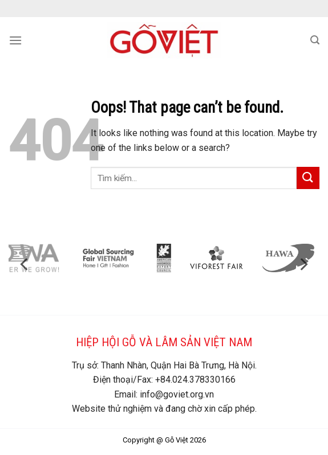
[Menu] (15, 40)
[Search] (314, 40)
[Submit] (308, 178)
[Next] (303, 264)
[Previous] (25, 264)
